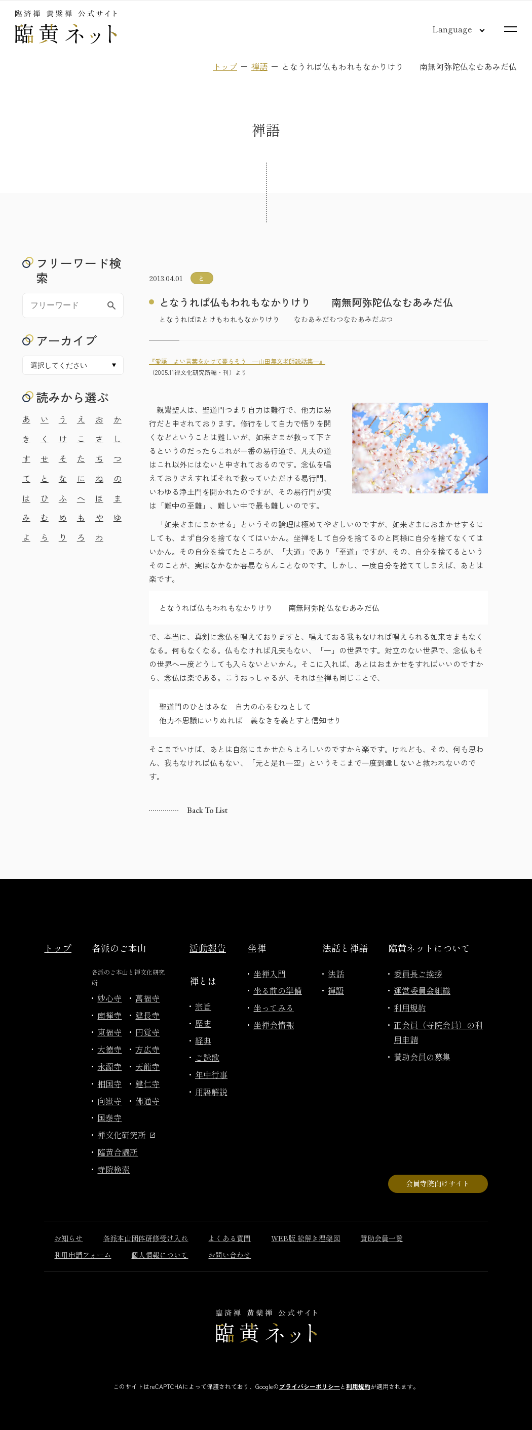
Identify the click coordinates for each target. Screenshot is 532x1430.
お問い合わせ (229, 1255)
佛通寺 (147, 1101)
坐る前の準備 (277, 990)
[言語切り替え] (450, 29)
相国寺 (109, 1083)
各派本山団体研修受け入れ (145, 1238)
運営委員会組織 (422, 990)
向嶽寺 (109, 1101)
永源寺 (109, 1066)
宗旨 (203, 1006)
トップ (225, 66)
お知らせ (68, 1238)
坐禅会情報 (273, 1025)
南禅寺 (109, 1015)
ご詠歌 (207, 1057)
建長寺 (147, 1015)
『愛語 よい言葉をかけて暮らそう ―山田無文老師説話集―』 (237, 361)
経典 (203, 1040)
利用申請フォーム (82, 1255)
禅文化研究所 (126, 1135)
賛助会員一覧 (381, 1238)
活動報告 (207, 947)
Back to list (207, 810)
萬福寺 (147, 998)
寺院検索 (113, 1169)
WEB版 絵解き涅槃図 (305, 1238)
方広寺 (147, 1049)
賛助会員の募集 (422, 1057)
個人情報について (159, 1255)
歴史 (203, 1023)
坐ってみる (273, 1007)
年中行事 (211, 1074)
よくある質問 (229, 1238)
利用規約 (410, 1007)
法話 (336, 974)
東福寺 (109, 1032)
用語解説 (211, 1092)
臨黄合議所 (117, 1152)
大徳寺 (109, 1049)
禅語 (259, 66)
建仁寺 (147, 1083)
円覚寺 (147, 1032)
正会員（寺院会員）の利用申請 (438, 1032)
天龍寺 (147, 1066)
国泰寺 (109, 1117)
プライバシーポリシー (309, 1386)
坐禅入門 (269, 974)
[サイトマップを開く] (510, 29)
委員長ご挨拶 (418, 974)
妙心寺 (109, 998)
